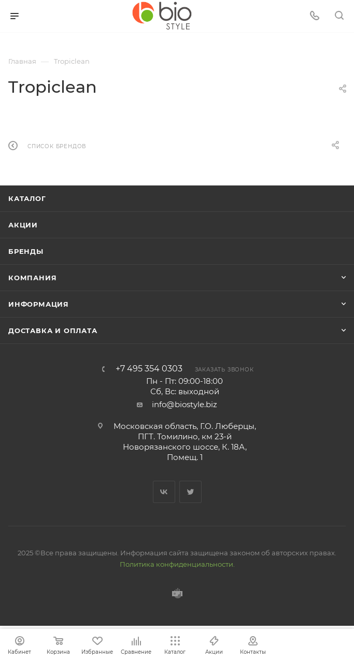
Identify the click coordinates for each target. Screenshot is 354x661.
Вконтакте (164, 492)
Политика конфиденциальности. (177, 564)
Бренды (26, 251)
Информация (38, 304)
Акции (23, 225)
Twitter (190, 492)
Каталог (27, 198)
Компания (32, 278)
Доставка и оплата (52, 330)
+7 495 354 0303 (149, 369)
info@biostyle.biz (184, 404)
